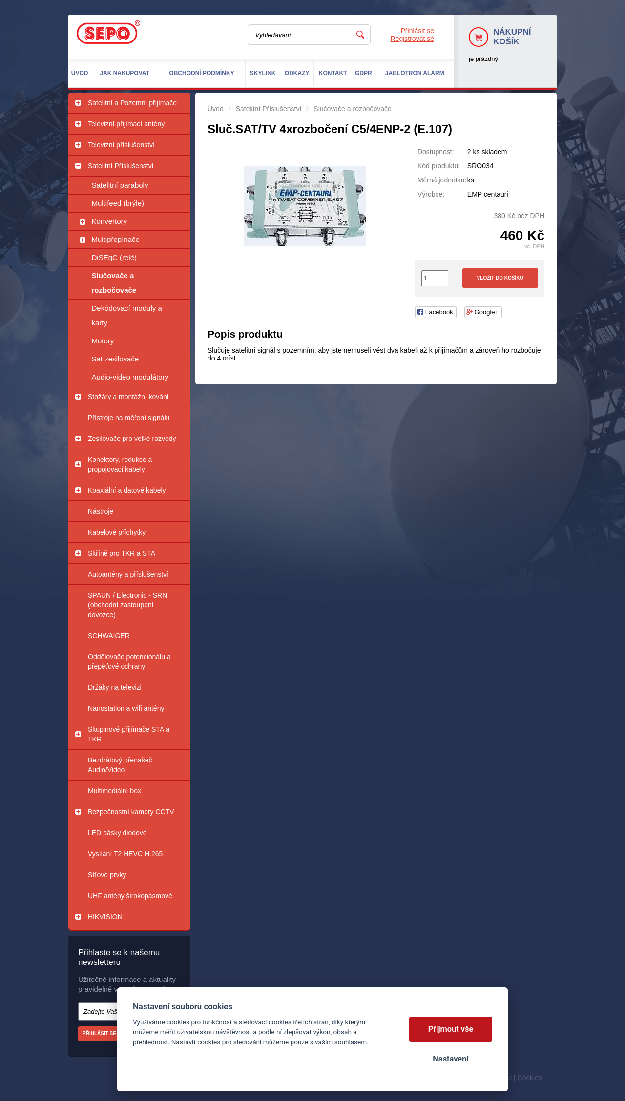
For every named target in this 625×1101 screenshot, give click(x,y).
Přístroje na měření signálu (128, 417)
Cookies (529, 1077)
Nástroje (100, 511)
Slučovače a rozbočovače (114, 282)
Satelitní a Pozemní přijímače (132, 103)
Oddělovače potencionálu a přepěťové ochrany (129, 661)
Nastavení (450, 1058)
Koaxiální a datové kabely (127, 490)
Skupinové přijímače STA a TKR (128, 734)
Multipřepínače (116, 239)
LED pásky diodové (117, 833)
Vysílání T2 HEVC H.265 (125, 854)
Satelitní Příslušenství (121, 166)
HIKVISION (105, 917)
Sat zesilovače (115, 359)
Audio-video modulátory (130, 377)
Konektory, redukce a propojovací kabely (120, 464)
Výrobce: (430, 194)
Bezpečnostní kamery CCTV (131, 812)
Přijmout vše (451, 1029)
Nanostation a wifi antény (126, 708)
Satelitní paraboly (120, 185)
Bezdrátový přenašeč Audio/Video (120, 765)
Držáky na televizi (115, 687)
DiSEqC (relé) (114, 257)
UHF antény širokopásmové (130, 896)
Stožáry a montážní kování (128, 396)
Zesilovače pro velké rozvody (132, 438)
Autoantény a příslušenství (128, 574)
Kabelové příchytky (117, 532)
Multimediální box (114, 791)
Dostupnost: (435, 152)
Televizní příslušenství (121, 145)
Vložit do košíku (500, 277)
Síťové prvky (107, 875)
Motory (103, 341)
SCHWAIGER (109, 636)
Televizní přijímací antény (126, 124)
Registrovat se (412, 38)
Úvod (216, 109)
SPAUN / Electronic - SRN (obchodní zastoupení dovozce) (127, 605)
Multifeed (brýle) (118, 203)
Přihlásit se (417, 31)
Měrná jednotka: (441, 180)
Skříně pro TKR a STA (121, 553)
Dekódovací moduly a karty (127, 315)
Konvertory (109, 221)
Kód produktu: (438, 166)
